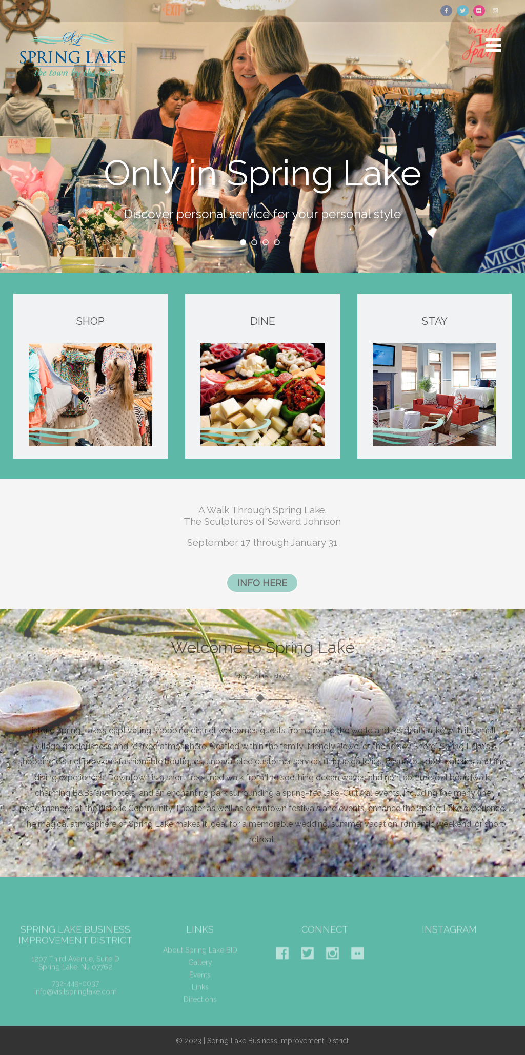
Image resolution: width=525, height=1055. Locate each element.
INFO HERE (262, 582)
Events (200, 983)
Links (200, 995)
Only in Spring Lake (262, 177)
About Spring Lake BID (200, 959)
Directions (200, 1008)
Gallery (200, 971)
